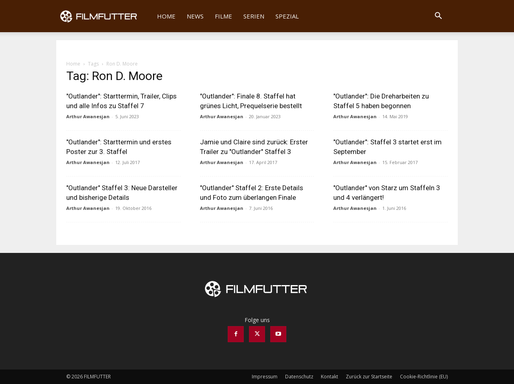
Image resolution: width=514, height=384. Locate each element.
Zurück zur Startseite (369, 376)
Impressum (264, 376)
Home (166, 16)
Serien (253, 16)
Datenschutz (299, 376)
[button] (438, 17)
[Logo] (103, 16)
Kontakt (329, 376)
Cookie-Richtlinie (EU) (424, 376)
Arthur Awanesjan (88, 116)
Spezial (287, 16)
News (195, 16)
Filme (223, 16)
